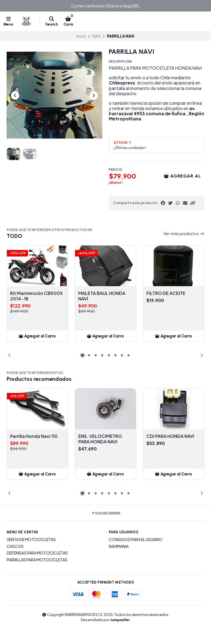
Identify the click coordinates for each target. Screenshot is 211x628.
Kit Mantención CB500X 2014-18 (36, 296)
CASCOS (15, 546)
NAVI (96, 36)
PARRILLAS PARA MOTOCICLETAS (37, 560)
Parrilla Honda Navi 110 (34, 436)
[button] (192, 203)
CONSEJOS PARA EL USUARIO (135, 539)
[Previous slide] (15, 95)
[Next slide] (94, 95)
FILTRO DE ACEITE (165, 293)
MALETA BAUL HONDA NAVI (101, 296)
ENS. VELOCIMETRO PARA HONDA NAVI (100, 438)
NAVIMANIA (119, 546)
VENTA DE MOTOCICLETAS (31, 539)
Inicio (81, 36)
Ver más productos (183, 234)
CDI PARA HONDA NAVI (170, 436)
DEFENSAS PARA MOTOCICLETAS (37, 553)
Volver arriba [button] (105, 513)
